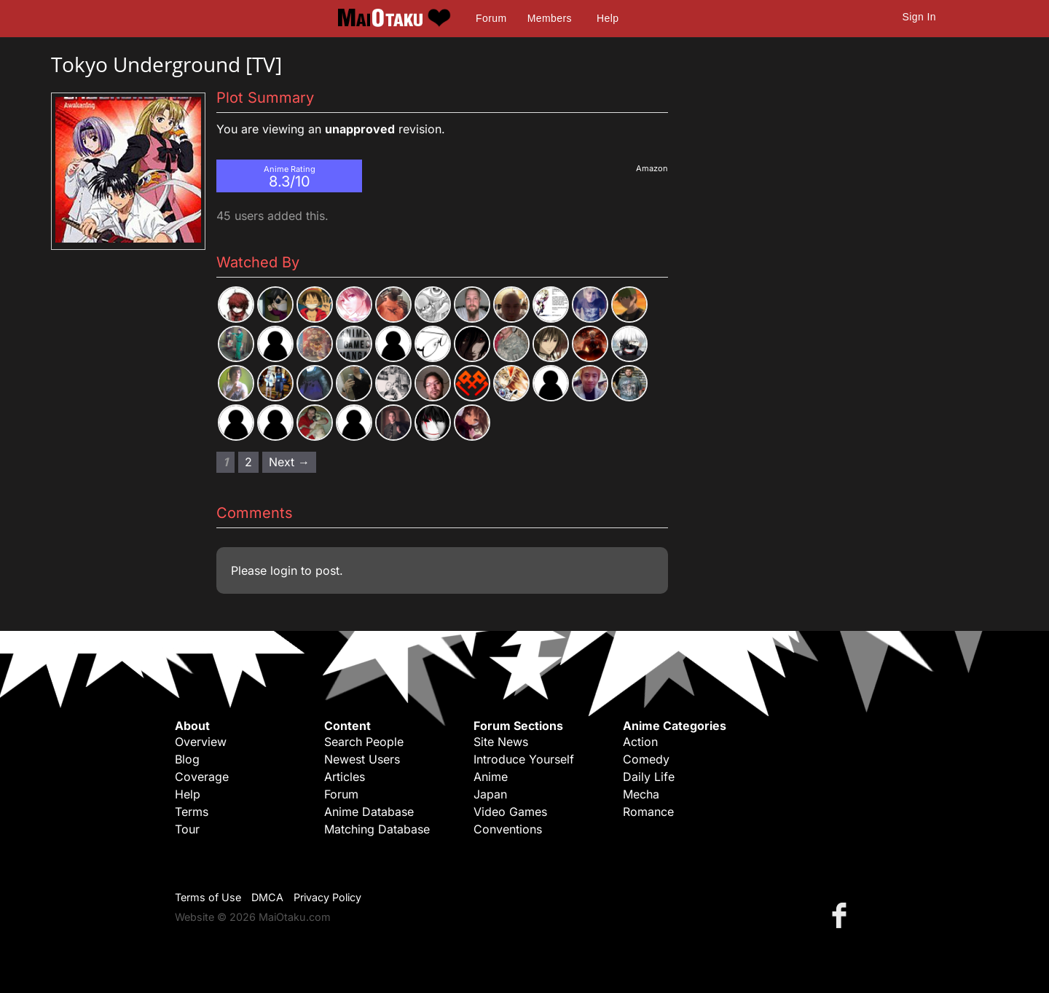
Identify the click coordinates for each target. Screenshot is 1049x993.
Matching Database (377, 829)
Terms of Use (208, 897)
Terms (191, 811)
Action (640, 741)
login (283, 570)
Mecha (641, 794)
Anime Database (369, 811)
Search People (364, 741)
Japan (490, 794)
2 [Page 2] (248, 462)
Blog (187, 759)
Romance (648, 811)
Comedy (646, 759)
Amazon (652, 168)
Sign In (919, 17)
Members (549, 18)
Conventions (508, 829)
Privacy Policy (327, 897)
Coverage (202, 776)
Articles (344, 776)
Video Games (510, 811)
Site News (501, 741)
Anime (491, 776)
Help (607, 18)
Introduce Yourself (524, 759)
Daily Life (649, 776)
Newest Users (362, 759)
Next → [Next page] (289, 462)
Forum (491, 18)
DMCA (267, 897)
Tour (187, 829)
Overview (201, 741)
